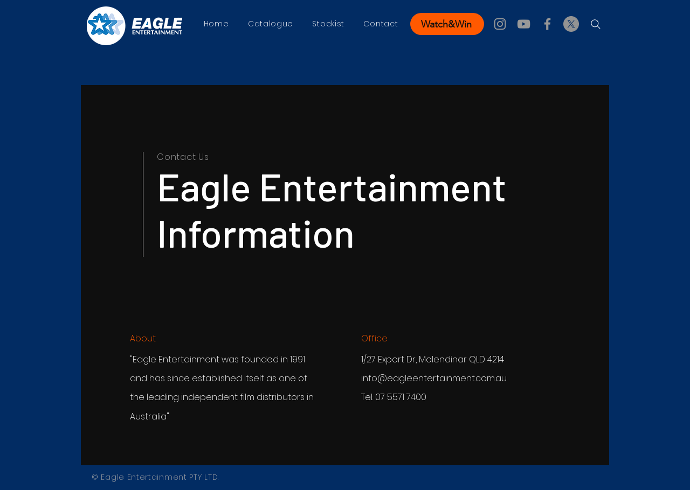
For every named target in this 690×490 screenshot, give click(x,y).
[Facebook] (547, 24)
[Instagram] (500, 24)
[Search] (595, 24)
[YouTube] (524, 24)
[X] (571, 24)
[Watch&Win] (447, 24)
